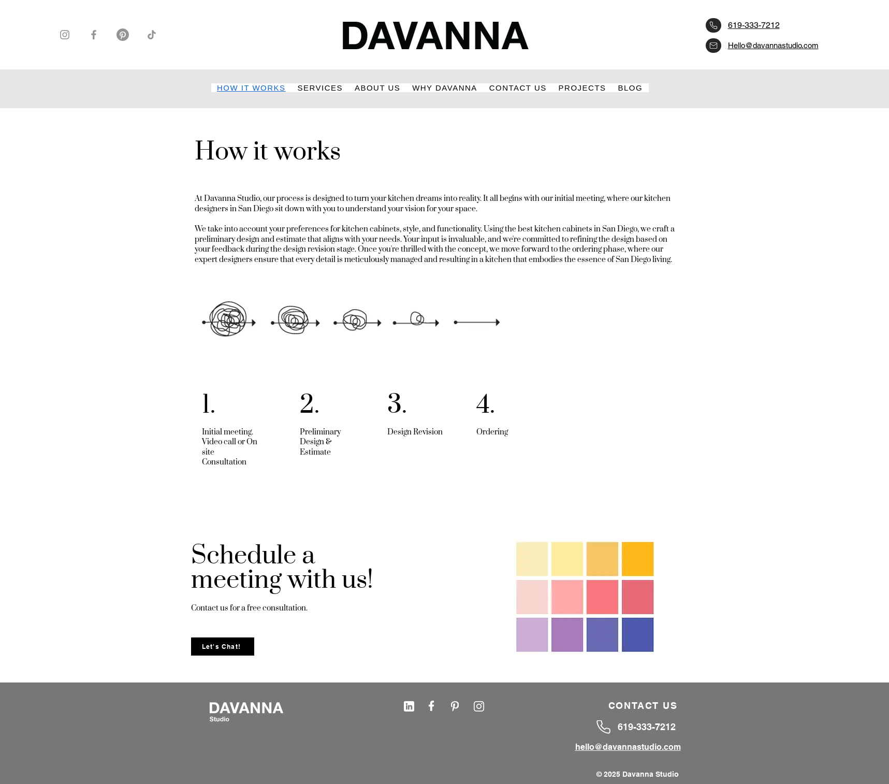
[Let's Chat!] (222, 646)
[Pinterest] (122, 34)
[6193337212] (713, 25)
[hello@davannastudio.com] (713, 45)
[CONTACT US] (644, 705)
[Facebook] (94, 34)
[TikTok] (151, 34)
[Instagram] (65, 34)
